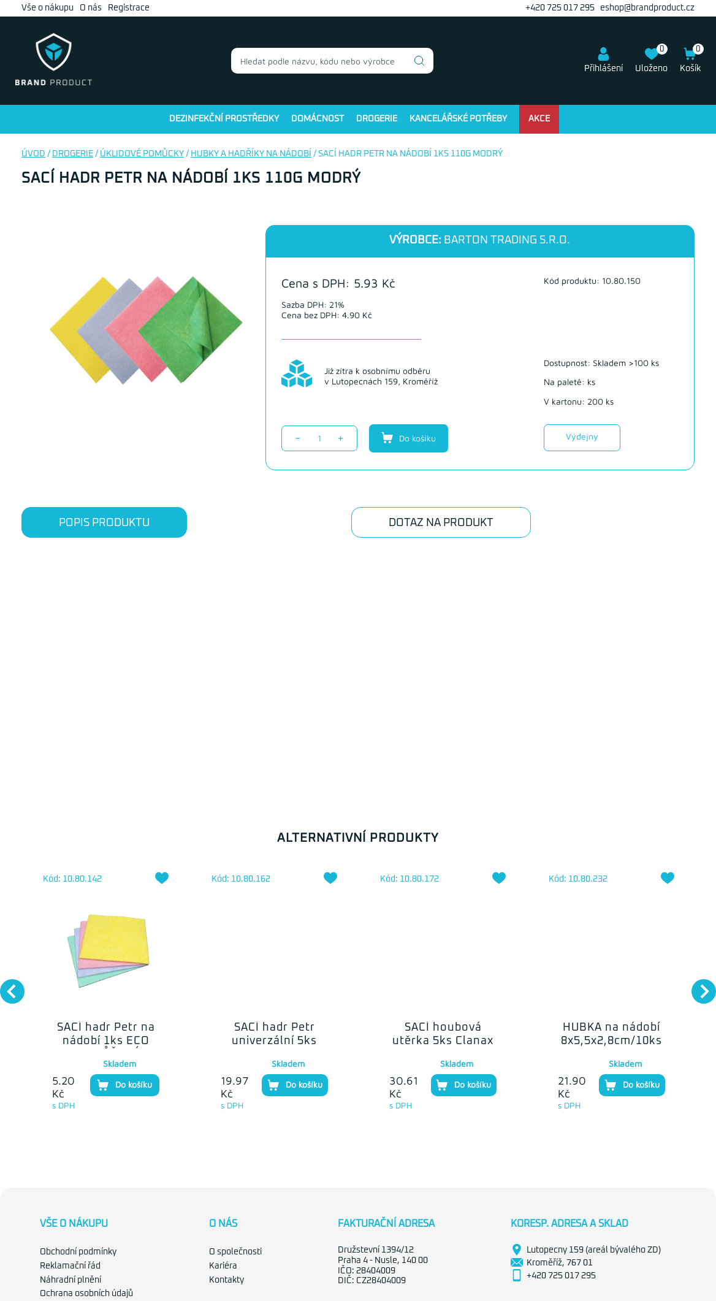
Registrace (129, 8)
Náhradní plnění (70, 1280)
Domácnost (317, 119)
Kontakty (226, 1280)
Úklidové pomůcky (142, 154)
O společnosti (235, 1252)
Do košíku (408, 438)
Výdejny (582, 436)
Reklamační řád (70, 1266)
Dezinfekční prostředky (224, 119)
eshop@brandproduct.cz (647, 8)
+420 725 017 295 (560, 8)
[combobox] (332, 61)
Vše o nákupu (47, 8)
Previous (6, 985)
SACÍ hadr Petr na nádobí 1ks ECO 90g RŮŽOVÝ (106, 1040)
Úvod (33, 154)
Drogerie (376, 119)
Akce (539, 119)
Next (697, 985)
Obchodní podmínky (78, 1252)
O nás (91, 8)
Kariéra (223, 1266)
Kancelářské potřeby (458, 119)
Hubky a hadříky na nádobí (251, 154)
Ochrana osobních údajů (86, 1293)
